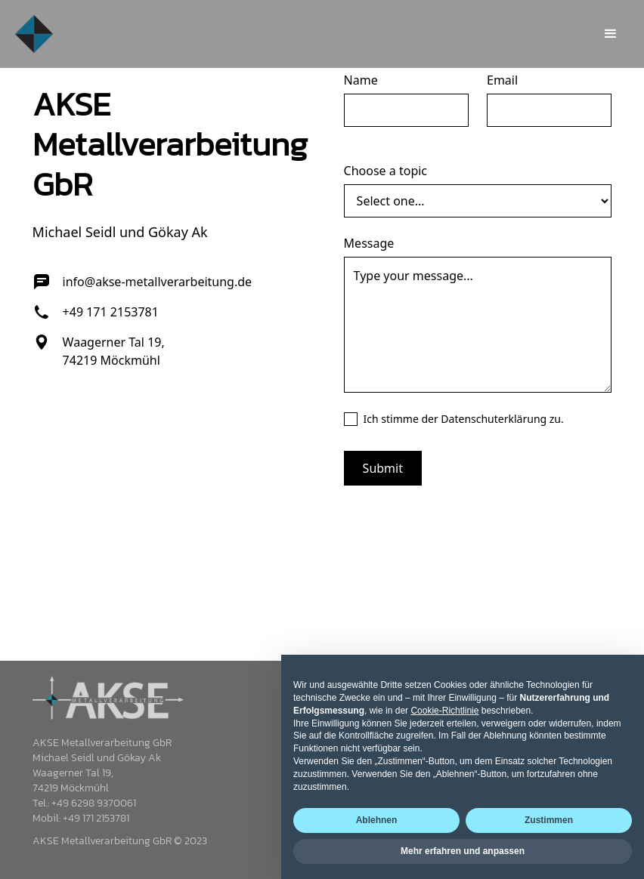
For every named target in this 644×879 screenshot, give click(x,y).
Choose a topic (385, 170)
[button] (611, 34)
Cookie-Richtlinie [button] (444, 710)
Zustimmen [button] (549, 820)
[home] (34, 34)
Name (361, 80)
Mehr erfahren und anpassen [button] (463, 851)
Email (502, 80)
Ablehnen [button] (377, 820)
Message (369, 243)
